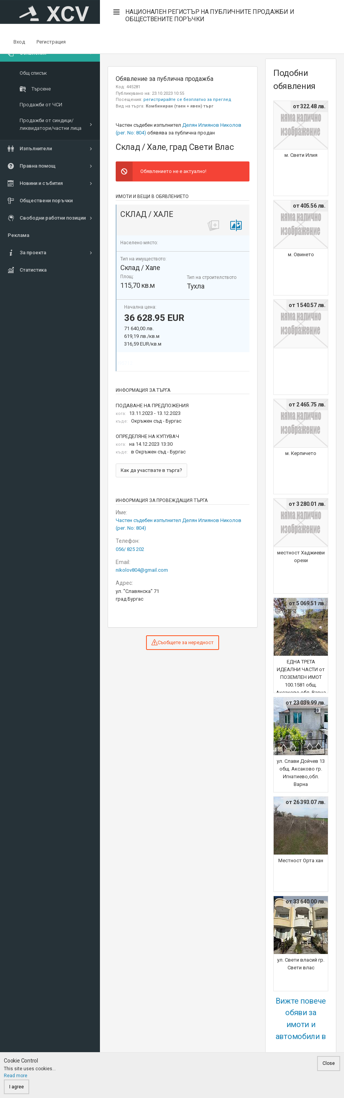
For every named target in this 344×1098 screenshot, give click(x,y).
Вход (19, 42)
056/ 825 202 (130, 549)
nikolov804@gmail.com (142, 570)
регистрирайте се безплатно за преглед (187, 99)
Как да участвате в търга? (151, 470)
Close (328, 1063)
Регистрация (51, 42)
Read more (15, 1075)
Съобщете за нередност (182, 642)
